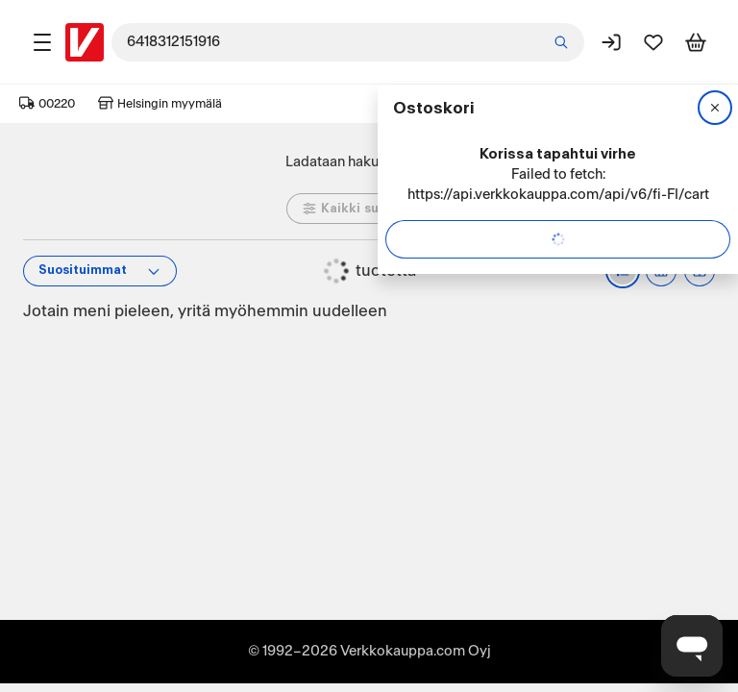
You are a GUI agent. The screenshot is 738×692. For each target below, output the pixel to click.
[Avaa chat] (692, 646)
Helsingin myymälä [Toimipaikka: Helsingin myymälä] (160, 103)
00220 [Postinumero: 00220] (47, 103)
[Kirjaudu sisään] (611, 42)
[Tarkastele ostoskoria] (695, 42)
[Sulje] (715, 107)
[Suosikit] (653, 42)
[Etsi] (561, 42)
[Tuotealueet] (42, 42)
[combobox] (347, 42)
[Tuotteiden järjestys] (100, 271)
